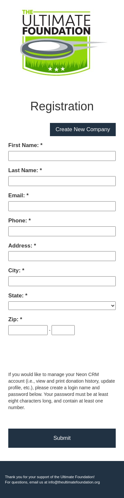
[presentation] (58, 353)
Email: (17, 195)
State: (16, 295)
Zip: (14, 319)
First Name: (24, 145)
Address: (21, 246)
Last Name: (24, 170)
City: (15, 270)
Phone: (18, 220)
